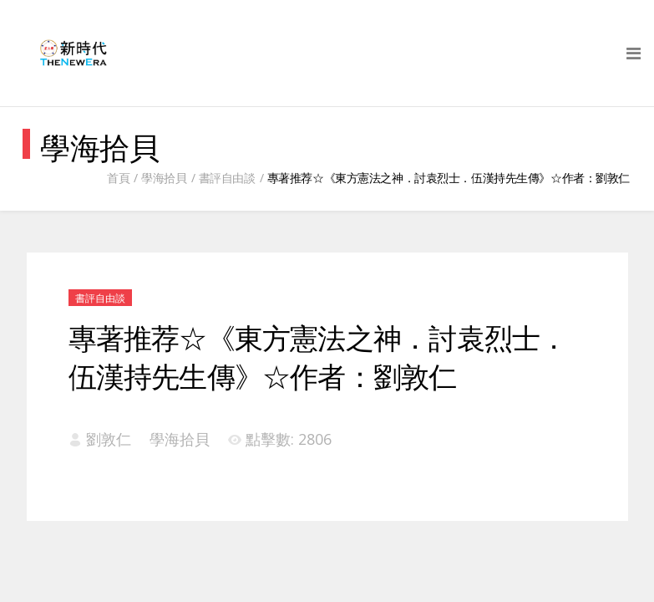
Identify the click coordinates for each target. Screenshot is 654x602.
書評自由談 (227, 178)
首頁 (118, 178)
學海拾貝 (163, 178)
